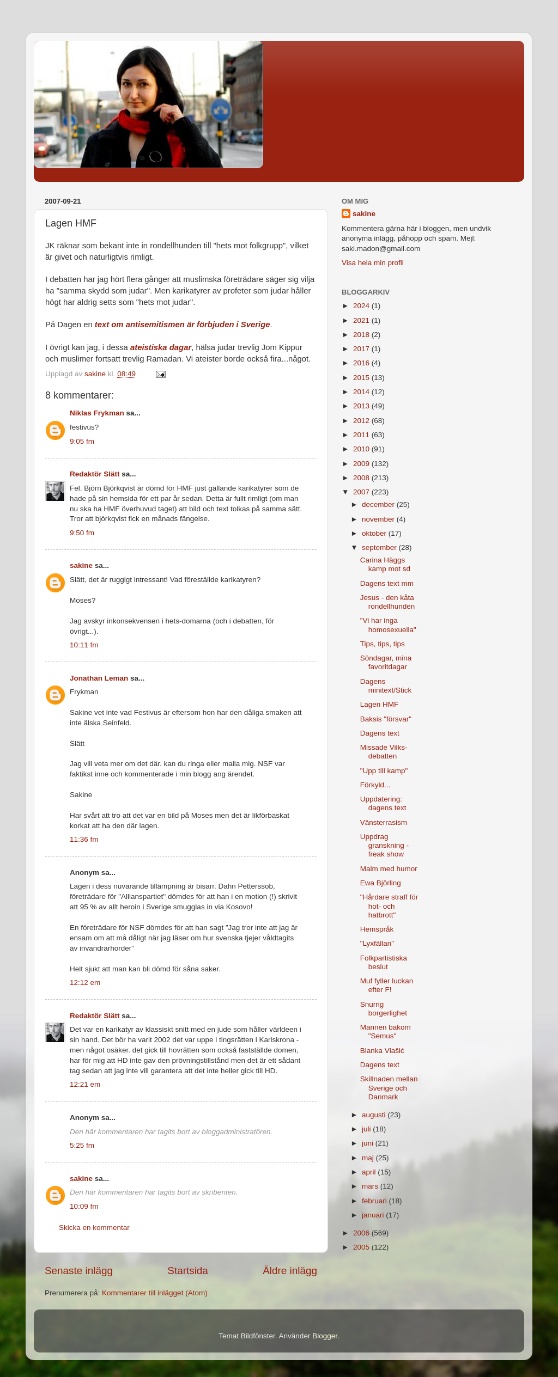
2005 (362, 1247)
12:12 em (85, 982)
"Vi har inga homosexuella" (388, 624)
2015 (362, 378)
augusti (374, 1115)
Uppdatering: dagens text (383, 803)
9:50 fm (82, 533)
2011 (362, 435)
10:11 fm (84, 645)
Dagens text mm (387, 583)
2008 (362, 478)
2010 (362, 449)
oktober (375, 533)
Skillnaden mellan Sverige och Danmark (389, 1087)
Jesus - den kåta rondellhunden (387, 601)
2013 (362, 406)
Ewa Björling (380, 883)
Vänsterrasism (383, 822)
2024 (362, 306)
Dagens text (379, 733)
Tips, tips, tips (382, 644)
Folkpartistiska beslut (383, 962)
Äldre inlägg (290, 1270)
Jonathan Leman (99, 678)
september (380, 547)
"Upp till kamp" (384, 771)
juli (367, 1129)
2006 (362, 1233)
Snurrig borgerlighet (383, 1008)
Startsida (187, 1270)
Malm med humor (388, 869)
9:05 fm (82, 441)
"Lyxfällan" (377, 943)
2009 (362, 464)
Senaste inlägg (79, 1270)
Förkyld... (375, 785)
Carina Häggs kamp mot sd (385, 564)
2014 (362, 392)
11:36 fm (84, 839)
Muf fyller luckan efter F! (387, 985)
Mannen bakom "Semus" (385, 1031)
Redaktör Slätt (95, 474)
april (370, 1172)
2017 (362, 349)
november (379, 519)
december (379, 504)
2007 (362, 492)
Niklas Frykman (97, 413)
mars (371, 1186)
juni (368, 1143)
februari (375, 1201)
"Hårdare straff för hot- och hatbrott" (389, 906)
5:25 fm (82, 1145)
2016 (362, 363)
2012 (362, 421)
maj (369, 1158)
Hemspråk (377, 929)
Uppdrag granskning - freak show (384, 845)
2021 (362, 320)
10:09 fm (84, 1206)
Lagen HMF (379, 704)
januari (374, 1215)
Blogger (324, 1336)
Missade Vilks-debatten (384, 751)
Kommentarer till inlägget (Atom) (155, 1293)
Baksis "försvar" (385, 719)
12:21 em (85, 1084)
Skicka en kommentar (94, 1227)
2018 (362, 335)
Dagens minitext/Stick (386, 685)
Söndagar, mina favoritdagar (386, 662)
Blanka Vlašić (382, 1050)
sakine (81, 565)
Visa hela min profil (373, 263)
